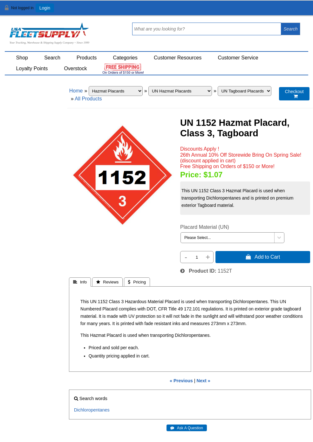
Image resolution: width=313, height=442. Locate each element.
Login (44, 8)
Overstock (75, 68)
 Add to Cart (263, 256)
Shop (22, 57)
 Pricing (137, 282)
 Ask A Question (186, 428)
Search (52, 57)
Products (87, 57)
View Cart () (288, 11)
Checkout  (294, 94)
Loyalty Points (32, 68)
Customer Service (238, 57)
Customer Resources (177, 57)
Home (76, 90)
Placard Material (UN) (204, 227)
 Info (80, 282)
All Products (88, 98)
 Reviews (107, 282)
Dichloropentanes (92, 409)
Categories (125, 57)
